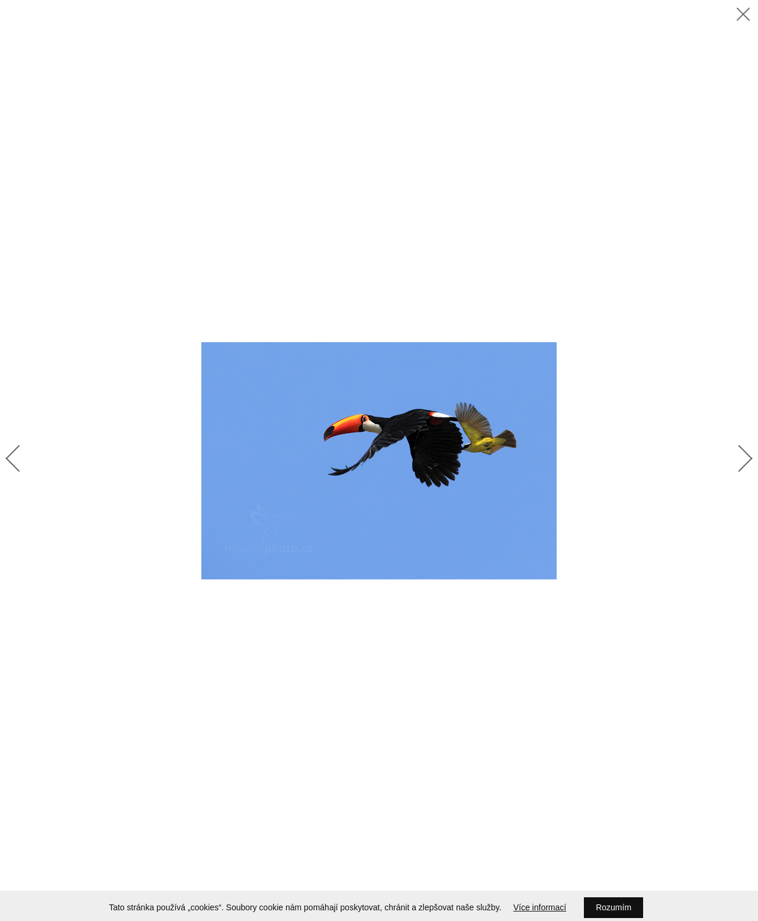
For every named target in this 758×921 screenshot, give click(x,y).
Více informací (539, 907)
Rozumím (613, 907)
